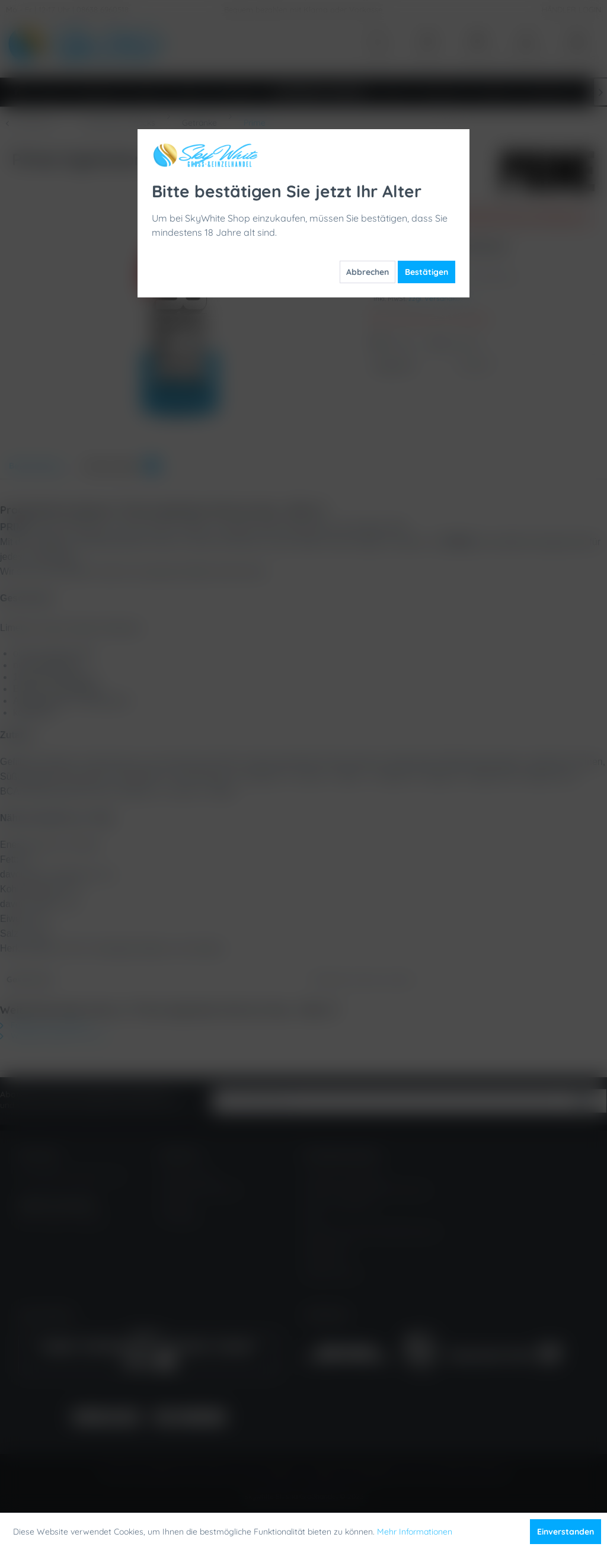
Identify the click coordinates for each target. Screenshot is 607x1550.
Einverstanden (565, 1531)
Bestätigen (426, 272)
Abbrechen (367, 272)
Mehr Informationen (414, 1531)
